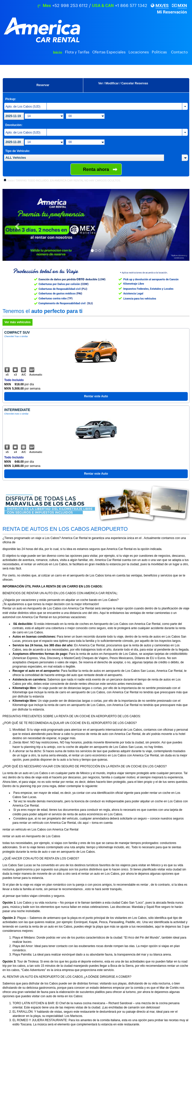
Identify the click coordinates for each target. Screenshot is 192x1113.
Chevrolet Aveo (12, 414)
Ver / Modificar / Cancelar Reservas (123, 83)
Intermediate (17, 410)
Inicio (57, 52)
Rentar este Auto (96, 396)
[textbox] (84, 157)
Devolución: (13, 125)
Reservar (42, 85)
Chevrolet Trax (11, 336)
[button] (185, 157)
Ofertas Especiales (109, 52)
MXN (182, 5)
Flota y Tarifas (77, 52)
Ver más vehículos (17, 322)
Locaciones (138, 52)
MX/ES (162, 5)
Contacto (179, 52)
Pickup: (10, 99)
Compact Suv (17, 332)
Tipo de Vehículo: (17, 151)
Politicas (159, 52)
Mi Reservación (172, 11)
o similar (24, 336)
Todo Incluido (14, 380)
